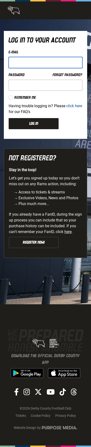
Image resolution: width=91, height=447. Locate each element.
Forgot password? (67, 75)
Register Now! (34, 242)
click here (74, 106)
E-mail (13, 52)
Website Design (25, 428)
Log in (33, 123)
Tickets (20, 416)
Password (16, 75)
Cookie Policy (40, 416)
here (68, 231)
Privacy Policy (65, 416)
